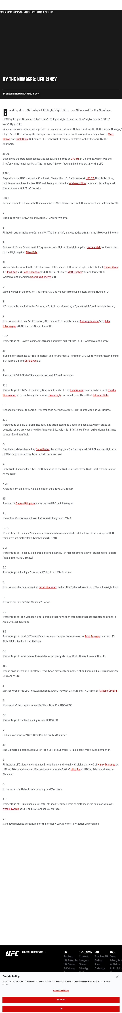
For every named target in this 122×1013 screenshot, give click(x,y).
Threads (82, 964)
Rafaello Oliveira (108, 690)
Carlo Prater (42, 449)
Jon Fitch (12, 272)
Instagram (83, 960)
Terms (113, 956)
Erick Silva (22, 139)
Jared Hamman (47, 587)
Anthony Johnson (89, 321)
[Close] (117, 979)
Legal (113, 952)
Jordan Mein (94, 247)
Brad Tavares (92, 636)
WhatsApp (83, 968)
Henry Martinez (106, 764)
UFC (65, 952)
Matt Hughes (74, 272)
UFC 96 (75, 158)
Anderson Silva (77, 183)
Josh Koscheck (31, 272)
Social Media (85, 952)
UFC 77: (90, 178)
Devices (98, 960)
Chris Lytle (30, 360)
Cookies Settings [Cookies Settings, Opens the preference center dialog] (61, 994)
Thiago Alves (110, 267)
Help (97, 952)
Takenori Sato (100, 395)
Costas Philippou (25, 503)
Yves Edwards (11, 809)
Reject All (61, 1003)
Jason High (54, 395)
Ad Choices (115, 964)
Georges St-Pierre (40, 277)
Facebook (83, 956)
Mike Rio (75, 769)
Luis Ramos (76, 390)
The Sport (68, 956)
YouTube (83, 972)
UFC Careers (69, 964)
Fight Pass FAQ (101, 956)
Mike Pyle (31, 252)
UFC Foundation (71, 960)
